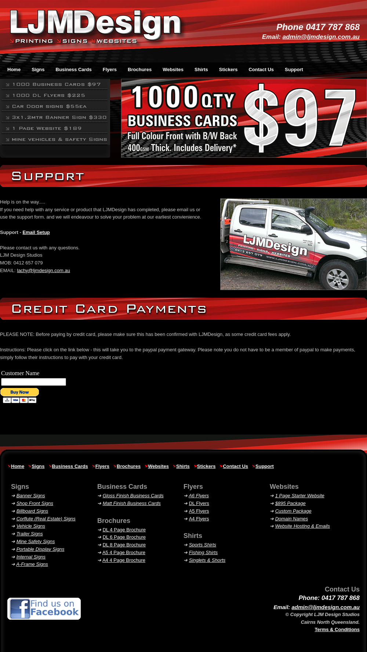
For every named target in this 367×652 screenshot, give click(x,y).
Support (294, 69)
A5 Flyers (199, 511)
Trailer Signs (30, 533)
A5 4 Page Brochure (123, 552)
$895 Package (290, 503)
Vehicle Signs (31, 526)
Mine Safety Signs (36, 541)
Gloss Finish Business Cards (133, 495)
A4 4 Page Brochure (123, 560)
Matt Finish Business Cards (132, 503)
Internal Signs (31, 557)
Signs (38, 466)
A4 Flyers (199, 518)
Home (17, 466)
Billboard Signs (32, 511)
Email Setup (36, 232)
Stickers (206, 466)
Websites (158, 466)
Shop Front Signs (35, 503)
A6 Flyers (199, 495)
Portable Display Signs (41, 549)
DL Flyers (199, 503)
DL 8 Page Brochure (124, 544)
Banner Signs (31, 495)
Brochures (129, 466)
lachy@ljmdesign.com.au (43, 270)
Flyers (102, 466)
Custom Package (293, 511)
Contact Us (261, 69)
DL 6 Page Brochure (124, 537)
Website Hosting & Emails (302, 526)
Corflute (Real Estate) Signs (46, 518)
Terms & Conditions (337, 629)
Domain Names (291, 518)
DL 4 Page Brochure (124, 529)
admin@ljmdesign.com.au (321, 36)
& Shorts (207, 560)
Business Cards (70, 466)
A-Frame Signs (32, 564)
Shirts (183, 466)
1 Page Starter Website (299, 495)
